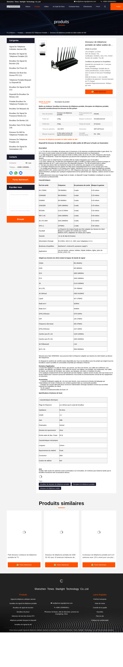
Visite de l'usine (100, 603)
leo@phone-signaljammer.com (85, 1)
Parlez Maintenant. (21, 180)
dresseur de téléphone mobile (50, 488)
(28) (17, 48)
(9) (18, 68)
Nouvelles (100, 612)
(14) (18, 120)
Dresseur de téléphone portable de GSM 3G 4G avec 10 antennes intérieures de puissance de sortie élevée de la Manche (60, 556)
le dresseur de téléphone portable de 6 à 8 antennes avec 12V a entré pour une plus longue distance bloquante (98, 556)
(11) (18, 74)
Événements (88, 6)
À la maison (11, 33)
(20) (18, 62)
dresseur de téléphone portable (36, 33)
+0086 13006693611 (108, 1)
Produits (37, 6)
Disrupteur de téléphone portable (84, 484)
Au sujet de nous (59, 6)
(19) (20, 126)
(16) (18, 133)
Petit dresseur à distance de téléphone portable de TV (22, 556)
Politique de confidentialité (99, 620)
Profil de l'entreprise (99, 599)
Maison (28, 6)
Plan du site (100, 616)
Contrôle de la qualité (100, 607)
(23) (18, 55)
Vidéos (46, 6)
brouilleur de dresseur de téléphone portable (54, 484)
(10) (19, 95)
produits (20, 33)
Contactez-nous (74, 6)
